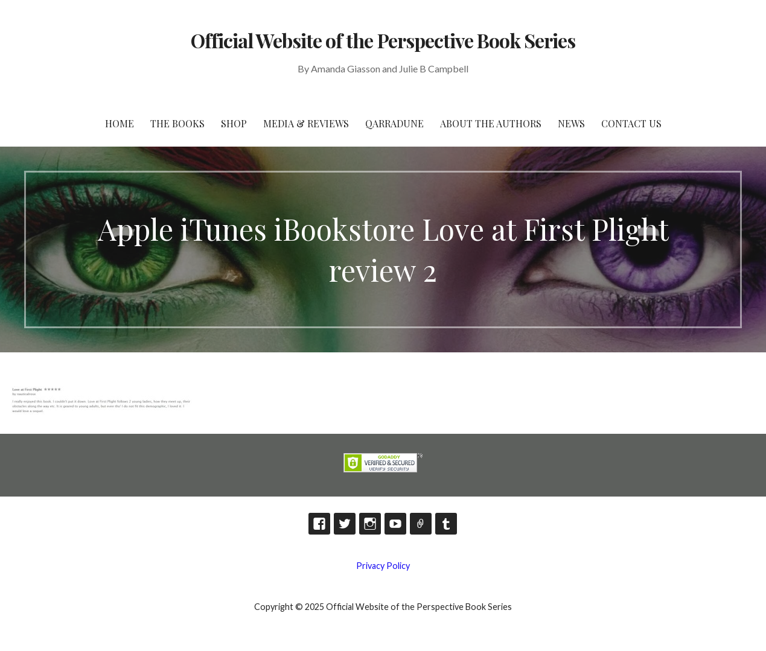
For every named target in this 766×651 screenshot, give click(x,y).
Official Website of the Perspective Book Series (383, 40)
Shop (234, 123)
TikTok (421, 524)
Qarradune (394, 123)
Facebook (319, 524)
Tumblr (446, 524)
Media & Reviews (306, 123)
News (571, 123)
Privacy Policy (383, 565)
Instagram (370, 524)
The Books (177, 123)
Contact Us (631, 123)
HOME (119, 123)
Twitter (345, 524)
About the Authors (490, 123)
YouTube (395, 524)
